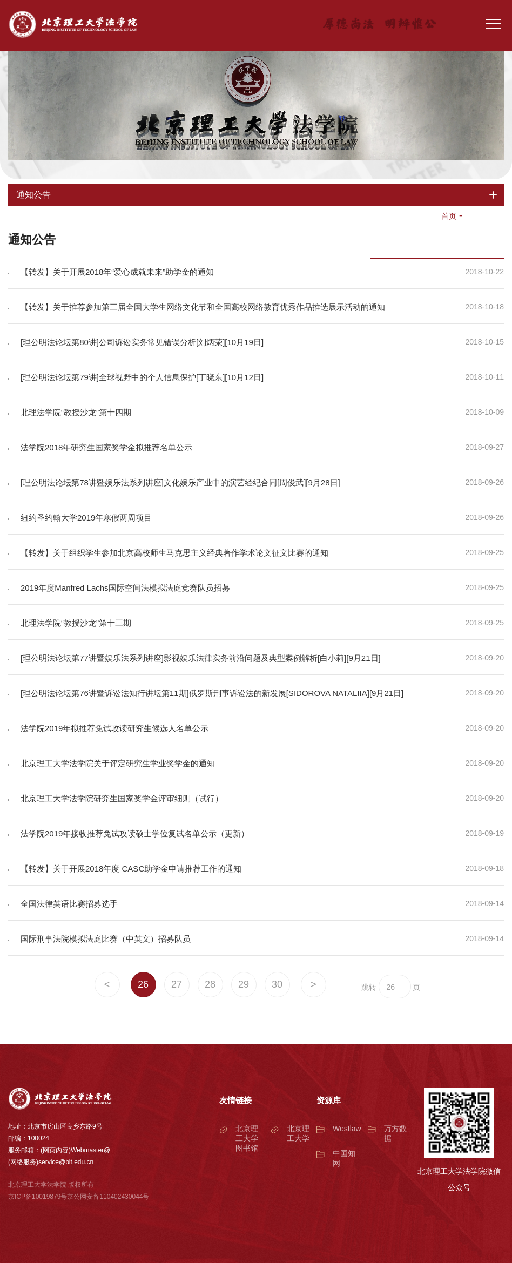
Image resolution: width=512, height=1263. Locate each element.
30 (277, 984)
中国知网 (344, 1158)
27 (176, 984)
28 (210, 984)
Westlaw (347, 1128)
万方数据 (395, 1133)
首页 (448, 216)
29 (243, 984)
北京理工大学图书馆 (246, 1138)
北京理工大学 (298, 1133)
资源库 (328, 1100)
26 (143, 984)
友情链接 (235, 1100)
